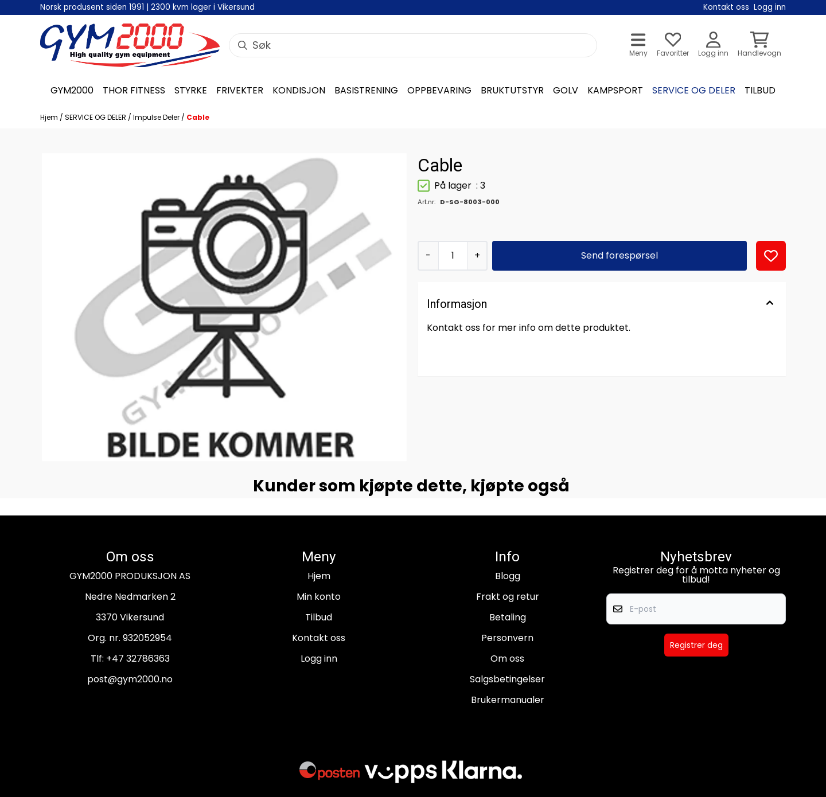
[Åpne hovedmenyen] (638, 45)
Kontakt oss (318, 637)
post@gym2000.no (130, 679)
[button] (771, 256)
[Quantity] (452, 255)
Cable (197, 117)
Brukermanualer (507, 699)
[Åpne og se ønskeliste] (672, 45)
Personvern (507, 637)
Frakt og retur (507, 596)
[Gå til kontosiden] (713, 45)
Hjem (50, 117)
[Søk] (413, 45)
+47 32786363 (138, 658)
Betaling (507, 617)
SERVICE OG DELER (96, 117)
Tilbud (318, 617)
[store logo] (130, 45)
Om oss (507, 658)
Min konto (319, 596)
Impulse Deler (157, 117)
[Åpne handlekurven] (759, 45)
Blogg (507, 576)
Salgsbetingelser (507, 679)
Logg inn (319, 658)
